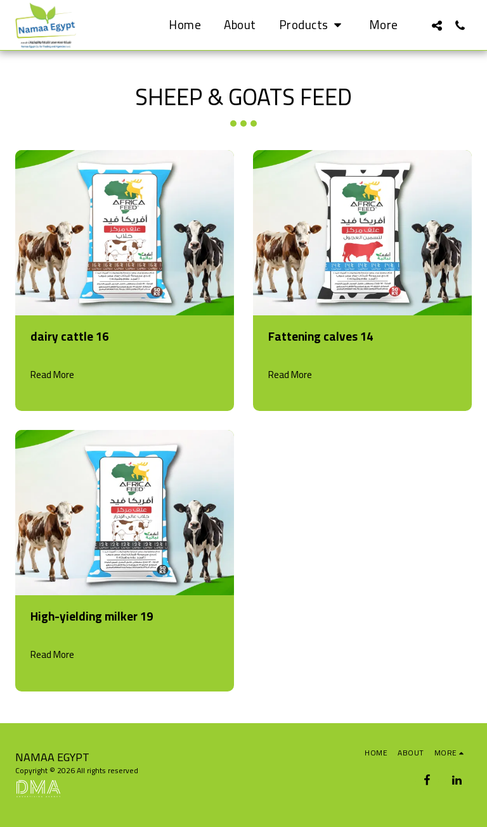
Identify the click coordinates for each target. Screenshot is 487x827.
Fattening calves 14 (320, 336)
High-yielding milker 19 (91, 616)
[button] (312, 25)
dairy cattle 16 (69, 336)
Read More (52, 375)
